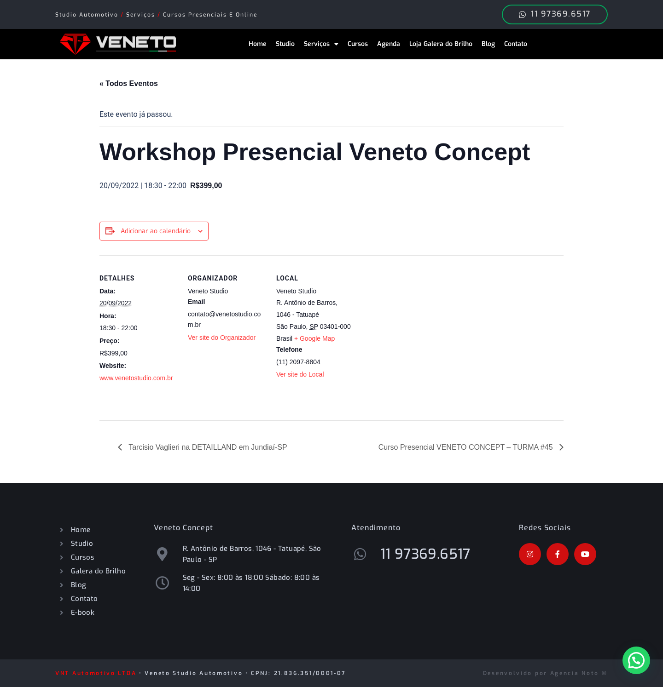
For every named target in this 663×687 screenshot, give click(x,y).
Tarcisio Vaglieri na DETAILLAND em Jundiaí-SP (207, 447)
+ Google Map (314, 338)
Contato (515, 44)
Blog (488, 44)
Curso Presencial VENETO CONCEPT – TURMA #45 (466, 447)
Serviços (321, 44)
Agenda (388, 44)
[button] (636, 660)
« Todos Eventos (128, 83)
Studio (285, 44)
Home (258, 44)
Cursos (358, 44)
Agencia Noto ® (579, 673)
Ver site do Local (300, 374)
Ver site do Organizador (222, 337)
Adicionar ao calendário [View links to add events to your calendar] (156, 231)
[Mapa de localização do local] (413, 318)
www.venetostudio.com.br (136, 378)
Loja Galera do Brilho (440, 44)
